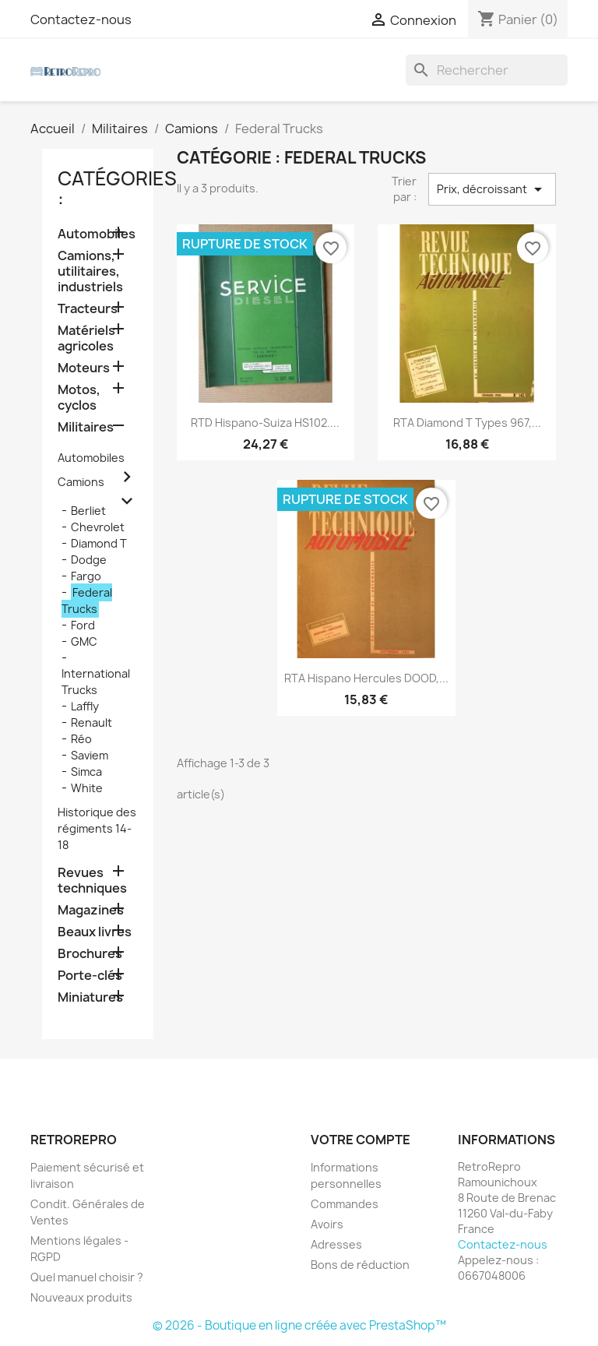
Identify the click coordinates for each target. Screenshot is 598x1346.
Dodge (89, 559)
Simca (86, 771)
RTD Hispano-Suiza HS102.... (265, 422)
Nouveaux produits (81, 1297)
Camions (81, 481)
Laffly (85, 706)
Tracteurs (88, 309)
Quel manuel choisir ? (86, 1277)
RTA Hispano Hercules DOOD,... (366, 678)
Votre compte (360, 1139)
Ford (83, 625)
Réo (81, 738)
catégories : (117, 188)
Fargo (86, 576)
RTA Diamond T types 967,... (467, 422)
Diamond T (99, 543)
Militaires (86, 427)
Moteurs (84, 368)
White (87, 787)
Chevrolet (98, 527)
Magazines (91, 910)
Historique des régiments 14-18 (97, 828)
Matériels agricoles (86, 338)
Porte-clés (90, 975)
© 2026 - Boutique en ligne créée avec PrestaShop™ (299, 1325)
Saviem (89, 755)
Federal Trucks (87, 600)
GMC (84, 641)
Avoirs (327, 1224)
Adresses (336, 1244)
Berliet (88, 510)
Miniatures (90, 997)
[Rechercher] (487, 70)
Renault (91, 722)
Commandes (344, 1203)
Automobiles (96, 234)
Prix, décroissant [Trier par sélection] (492, 189)
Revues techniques (92, 881)
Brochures (90, 954)
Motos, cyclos (79, 398)
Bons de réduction (360, 1264)
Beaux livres (95, 932)
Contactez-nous (81, 19)
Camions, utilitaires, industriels (90, 271)
